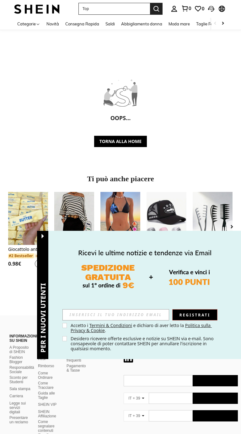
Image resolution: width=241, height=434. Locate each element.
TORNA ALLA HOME (120, 141)
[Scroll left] (215, 24)
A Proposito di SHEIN (19, 342)
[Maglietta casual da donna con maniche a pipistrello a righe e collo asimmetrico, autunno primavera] (74, 218)
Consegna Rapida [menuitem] (82, 23)
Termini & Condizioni (110, 325)
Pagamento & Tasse (76, 360)
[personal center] (174, 9)
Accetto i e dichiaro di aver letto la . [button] (141, 327)
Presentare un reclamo (18, 412)
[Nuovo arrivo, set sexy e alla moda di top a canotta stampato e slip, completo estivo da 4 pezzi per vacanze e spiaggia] (120, 218)
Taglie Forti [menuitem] (206, 23)
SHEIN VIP (47, 397)
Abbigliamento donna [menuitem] (141, 23)
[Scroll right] (223, 24)
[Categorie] (28, 24)
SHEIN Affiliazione (47, 406)
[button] (114, 9)
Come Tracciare (46, 377)
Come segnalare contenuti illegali (46, 421)
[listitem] (28, 234)
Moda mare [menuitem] (179, 23)
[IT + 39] (136, 390)
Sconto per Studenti (18, 372)
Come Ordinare (45, 367)
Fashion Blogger (16, 352)
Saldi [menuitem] (110, 23)
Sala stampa (19, 381)
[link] (186, 8)
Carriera (16, 388)
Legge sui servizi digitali (17, 400)
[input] (115, 314)
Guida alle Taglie (46, 388)
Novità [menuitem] (52, 23)
